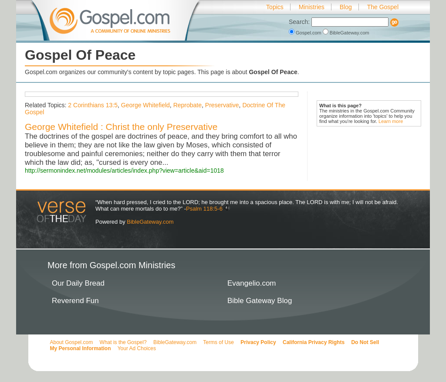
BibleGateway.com (346, 32)
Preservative (222, 105)
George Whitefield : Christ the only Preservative (121, 127)
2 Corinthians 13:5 (93, 105)
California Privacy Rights (314, 342)
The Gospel (383, 6)
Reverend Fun (75, 301)
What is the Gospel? (123, 342)
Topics (275, 6)
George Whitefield (145, 105)
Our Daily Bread (78, 283)
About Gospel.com (71, 342)
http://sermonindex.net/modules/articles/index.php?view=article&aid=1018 (124, 170)
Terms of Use (218, 342)
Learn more (390, 121)
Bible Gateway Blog (259, 301)
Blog (346, 6)
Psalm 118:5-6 (204, 208)
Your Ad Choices (137, 348)
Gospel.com (306, 32)
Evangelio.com (251, 283)
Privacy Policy (258, 342)
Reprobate (187, 105)
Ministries (311, 6)
